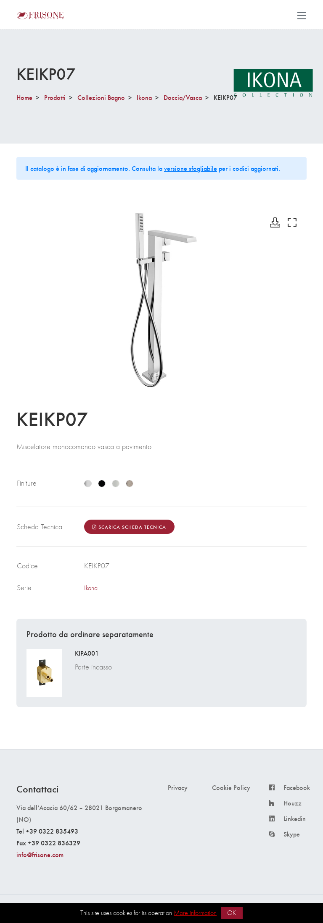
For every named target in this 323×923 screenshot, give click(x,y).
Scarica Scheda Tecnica (129, 526)
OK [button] (231, 913)
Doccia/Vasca (183, 97)
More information (195, 913)
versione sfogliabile (190, 168)
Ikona (144, 97)
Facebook (296, 787)
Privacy (178, 787)
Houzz (292, 803)
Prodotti (55, 97)
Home (24, 97)
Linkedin (294, 818)
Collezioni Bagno (101, 97)
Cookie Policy (231, 787)
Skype (291, 834)
